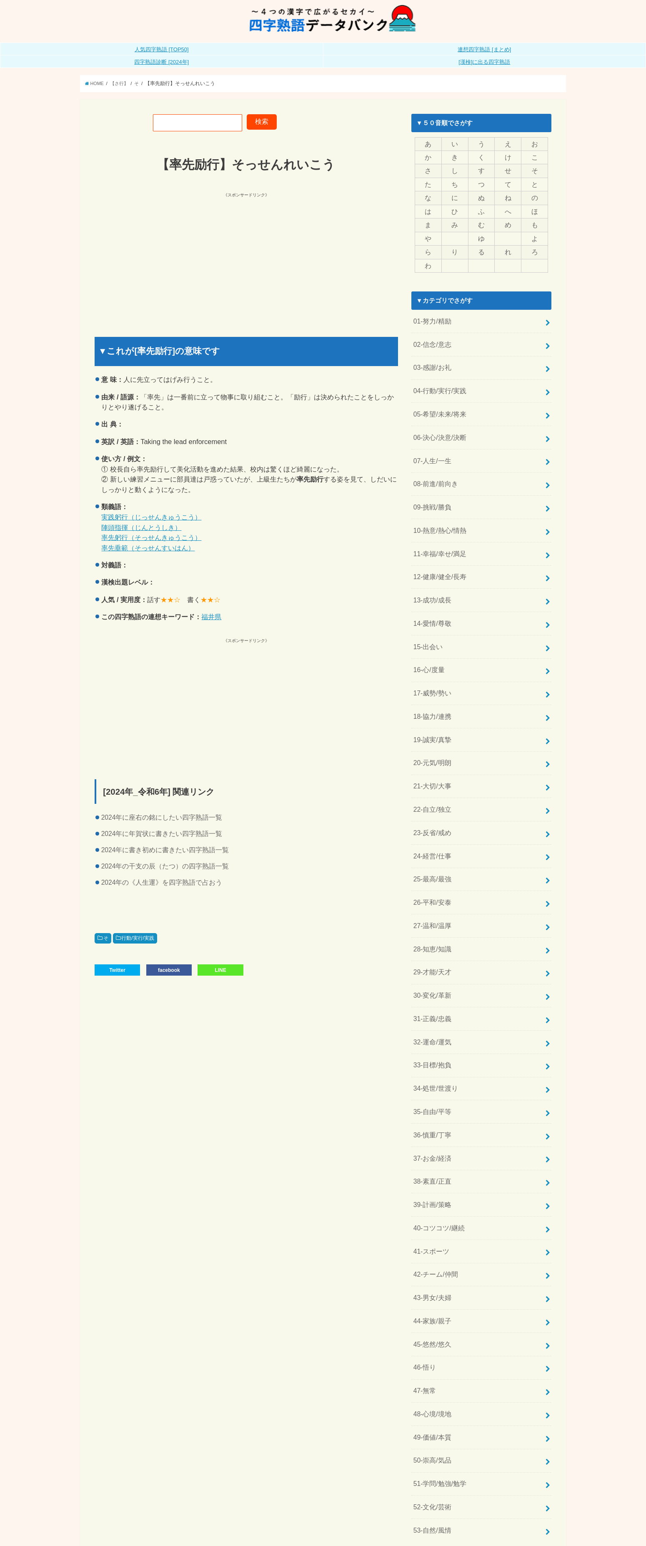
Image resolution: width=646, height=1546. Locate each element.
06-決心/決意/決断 (438, 425)
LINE (220, 969)
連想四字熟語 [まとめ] (484, 49)
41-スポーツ (430, 1197)
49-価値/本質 (431, 1373)
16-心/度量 (428, 646)
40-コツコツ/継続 (437, 1175)
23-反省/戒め (431, 800)
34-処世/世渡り (434, 1043)
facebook (169, 969)
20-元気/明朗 (431, 734)
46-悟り (423, 1308)
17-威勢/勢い (431, 668)
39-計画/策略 (431, 1153)
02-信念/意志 (431, 337)
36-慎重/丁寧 (431, 1087)
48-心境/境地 (431, 1352)
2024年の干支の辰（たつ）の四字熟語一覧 (165, 866)
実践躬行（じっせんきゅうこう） (151, 517)
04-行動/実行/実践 (438, 381)
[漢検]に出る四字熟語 (484, 62)
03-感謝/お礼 (431, 359)
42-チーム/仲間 (434, 1219)
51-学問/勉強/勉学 (438, 1418)
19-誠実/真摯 (431, 712)
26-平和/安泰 (431, 866)
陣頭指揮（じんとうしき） (141, 527)
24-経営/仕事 (431, 822)
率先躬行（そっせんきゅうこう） (151, 537)
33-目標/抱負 (431, 1021)
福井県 (211, 616)
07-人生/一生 (431, 447)
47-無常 (423, 1330)
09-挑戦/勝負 (431, 492)
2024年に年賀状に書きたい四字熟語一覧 (162, 833)
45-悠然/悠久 (431, 1285)
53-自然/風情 (431, 1462)
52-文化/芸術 (431, 1440)
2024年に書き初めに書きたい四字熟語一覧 (165, 849)
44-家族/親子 (431, 1263)
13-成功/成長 (431, 580)
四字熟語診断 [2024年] (161, 62)
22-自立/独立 (431, 778)
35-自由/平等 (431, 1065)
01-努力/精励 (431, 315)
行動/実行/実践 (137, 938)
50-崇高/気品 (431, 1396)
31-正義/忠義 (431, 977)
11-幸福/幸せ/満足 (438, 536)
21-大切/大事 (431, 756)
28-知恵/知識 (431, 911)
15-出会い (427, 624)
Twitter (117, 969)
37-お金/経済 (431, 1109)
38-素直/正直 (431, 1131)
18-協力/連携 (431, 690)
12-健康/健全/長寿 (438, 558)
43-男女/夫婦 (431, 1241)
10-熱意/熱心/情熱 (438, 514)
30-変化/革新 (431, 954)
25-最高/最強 (431, 844)
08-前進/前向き (434, 470)
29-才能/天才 (431, 933)
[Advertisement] (171, 257)
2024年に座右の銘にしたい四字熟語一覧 (162, 817)
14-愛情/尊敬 (431, 602)
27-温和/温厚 (431, 889)
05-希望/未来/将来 (438, 403)
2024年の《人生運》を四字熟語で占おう (162, 882)
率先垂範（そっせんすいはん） (148, 548)
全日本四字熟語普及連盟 (521, 1533)
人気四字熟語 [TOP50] (162, 49)
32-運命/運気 (431, 999)
